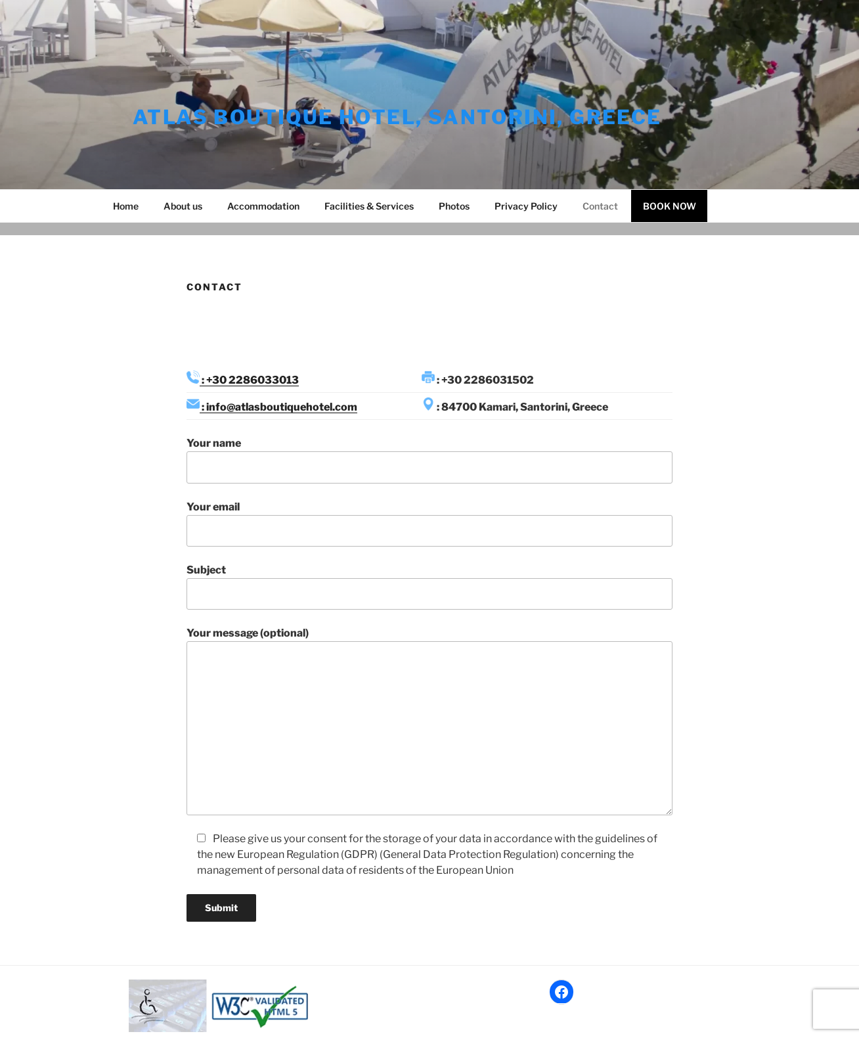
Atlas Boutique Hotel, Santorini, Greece (397, 117)
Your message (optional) (429, 721)
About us (183, 206)
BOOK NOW (669, 206)
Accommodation (263, 206)
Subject (429, 587)
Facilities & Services (369, 206)
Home (126, 206)
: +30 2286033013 (249, 380)
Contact (600, 206)
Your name (429, 460)
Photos (454, 206)
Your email (429, 524)
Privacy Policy (526, 206)
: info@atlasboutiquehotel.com (278, 407)
